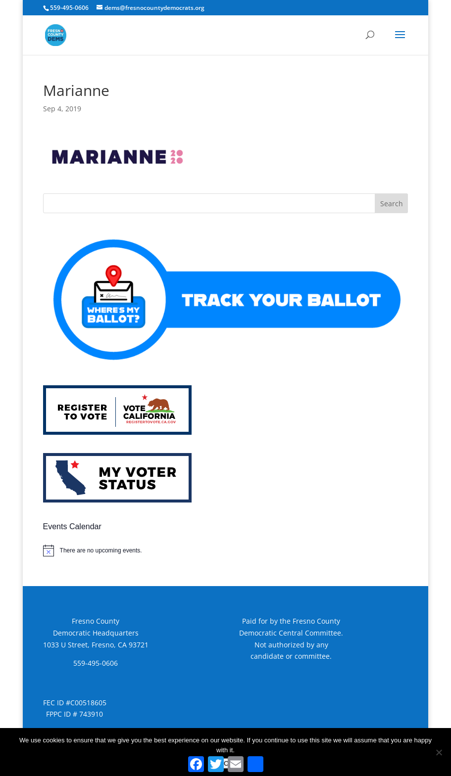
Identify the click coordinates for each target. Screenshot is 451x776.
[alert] (225, 550)
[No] (439, 752)
